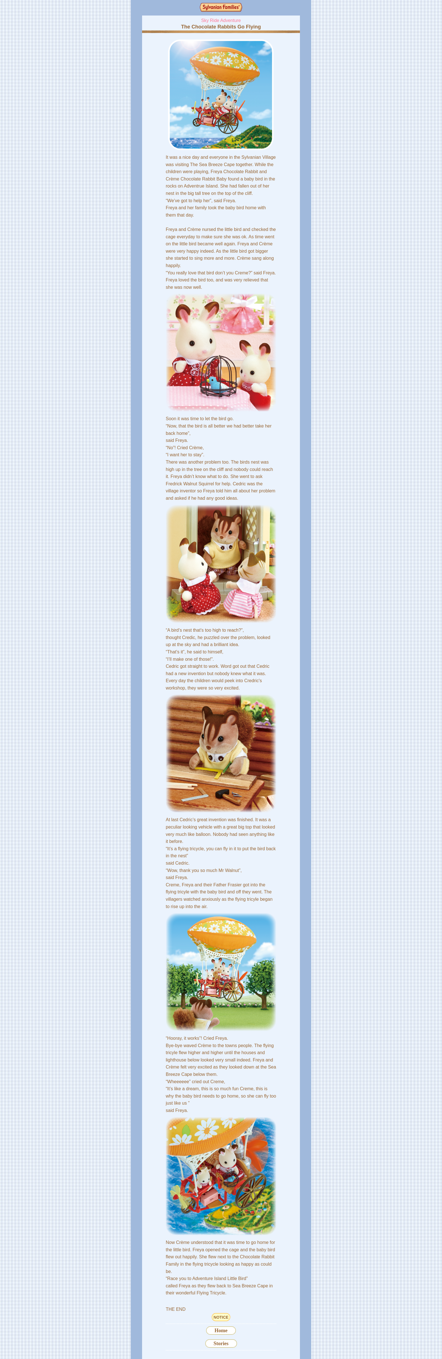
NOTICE (221, 1317)
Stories (221, 1343)
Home (221, 1330)
